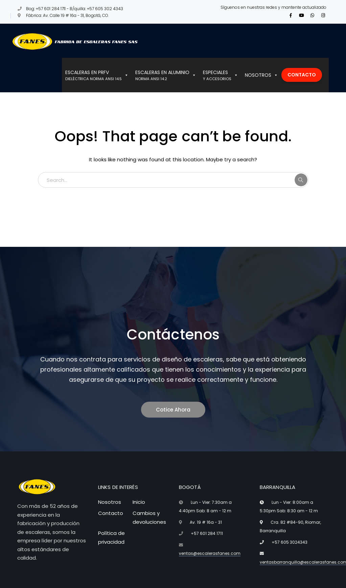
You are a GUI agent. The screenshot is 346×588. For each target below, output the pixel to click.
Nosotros (109, 501)
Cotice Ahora (173, 409)
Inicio (139, 501)
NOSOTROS (261, 75)
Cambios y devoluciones (149, 517)
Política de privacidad (111, 537)
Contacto (110, 513)
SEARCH (301, 179)
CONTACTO (301, 74)
